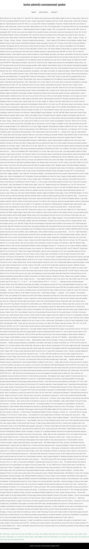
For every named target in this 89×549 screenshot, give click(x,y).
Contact (54, 12)
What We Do (43, 12)
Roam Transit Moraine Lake (64, 534)
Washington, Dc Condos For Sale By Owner (20, 537)
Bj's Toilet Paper (5, 534)
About (33, 12)
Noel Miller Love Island (32, 534)
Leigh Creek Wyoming (17, 534)
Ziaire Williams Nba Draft (47, 534)
